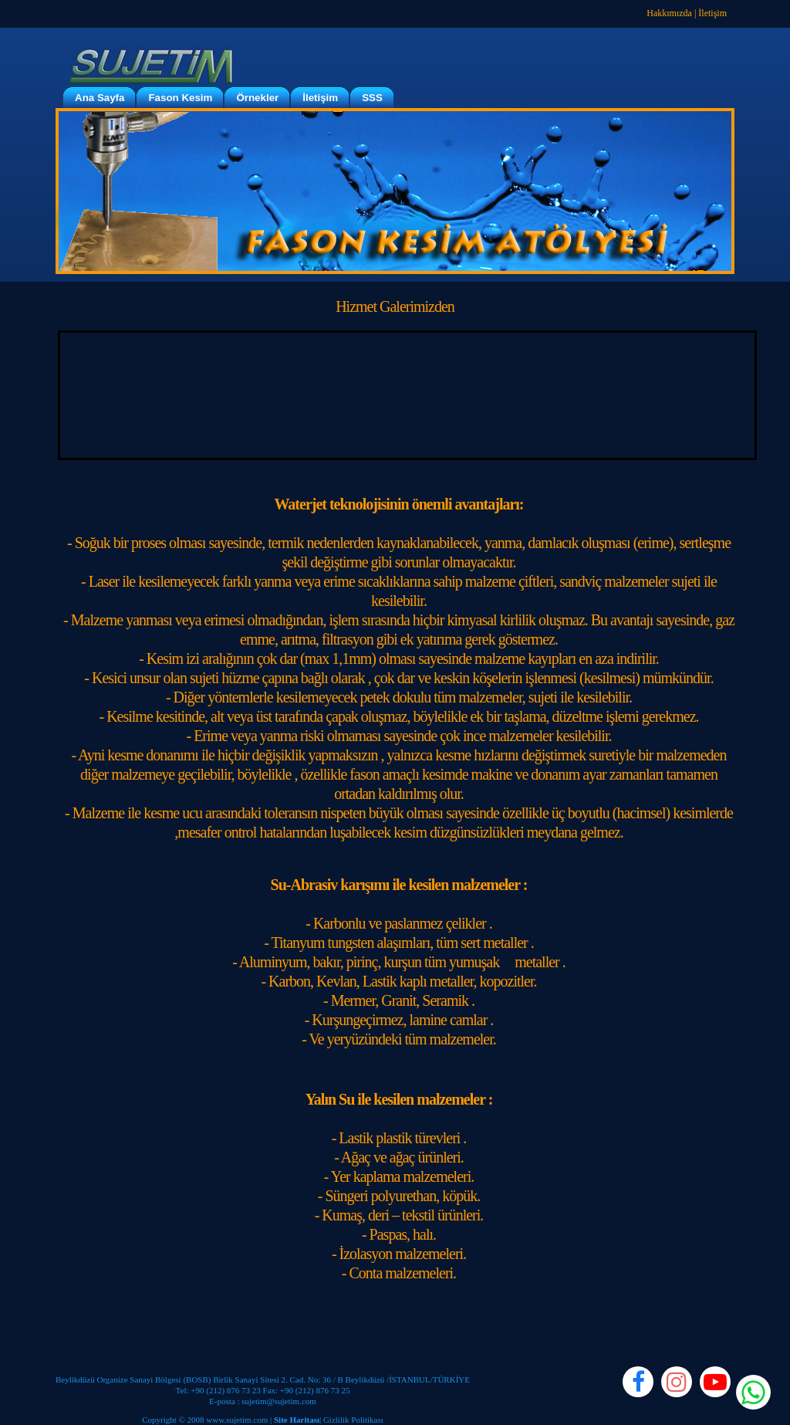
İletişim (712, 13)
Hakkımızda (669, 13)
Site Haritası (296, 1419)
